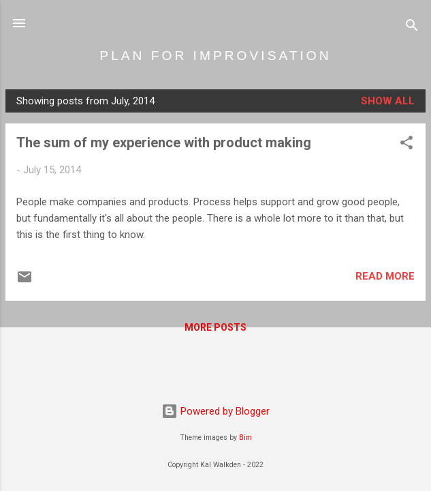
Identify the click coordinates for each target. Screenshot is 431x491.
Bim (245, 437)
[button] (406, 144)
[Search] (412, 27)
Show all (388, 101)
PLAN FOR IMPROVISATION (215, 55)
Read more (385, 276)
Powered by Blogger (215, 411)
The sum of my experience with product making (163, 142)
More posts (215, 327)
